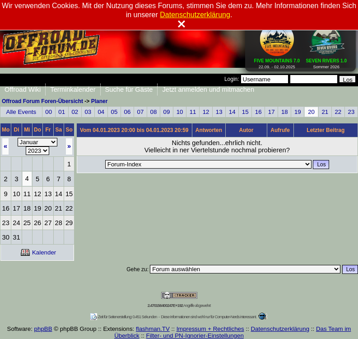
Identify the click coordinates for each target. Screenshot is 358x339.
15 (245, 111)
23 (351, 111)
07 (140, 111)
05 (114, 111)
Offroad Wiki (23, 89)
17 (271, 111)
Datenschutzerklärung (280, 328)
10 (180, 111)
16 (258, 111)
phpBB (43, 328)
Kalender (38, 252)
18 (284, 111)
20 (311, 111)
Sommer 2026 (326, 62)
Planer (99, 101)
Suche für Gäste (129, 89)
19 (297, 111)
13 (219, 111)
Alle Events (21, 111)
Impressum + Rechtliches (210, 328)
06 (127, 111)
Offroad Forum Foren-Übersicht (42, 101)
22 (338, 111)
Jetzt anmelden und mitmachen (208, 89)
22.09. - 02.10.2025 (277, 62)
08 (153, 111)
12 (206, 111)
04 (101, 111)
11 (193, 111)
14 (232, 111)
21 (324, 111)
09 (166, 111)
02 (74, 111)
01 (61, 111)
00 (48, 111)
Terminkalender (72, 89)
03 (87, 111)
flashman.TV (153, 328)
